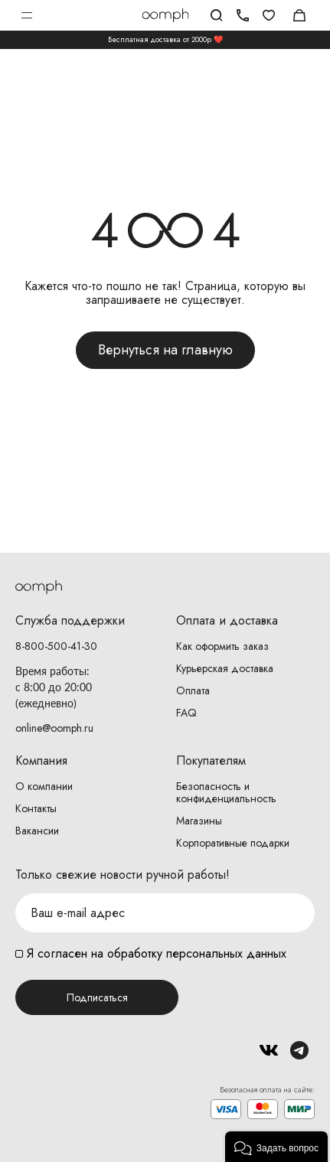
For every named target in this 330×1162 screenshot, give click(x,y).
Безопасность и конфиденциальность (226, 792)
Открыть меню (26, 15)
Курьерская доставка (224, 668)
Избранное (269, 15)
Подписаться (97, 997)
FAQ (186, 713)
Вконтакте (269, 1050)
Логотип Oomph (165, 15)
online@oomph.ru (54, 728)
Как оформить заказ (222, 646)
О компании (44, 786)
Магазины (199, 820)
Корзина (299, 15)
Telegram (299, 1050)
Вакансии (37, 830)
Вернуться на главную (165, 350)
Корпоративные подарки (232, 843)
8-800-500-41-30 (56, 646)
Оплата (193, 690)
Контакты (36, 808)
